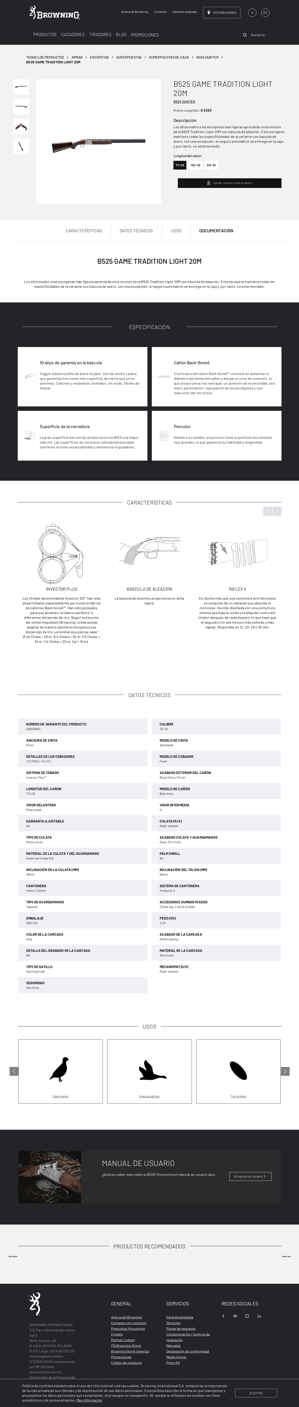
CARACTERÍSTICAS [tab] (84, 230)
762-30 (195, 165)
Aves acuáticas (149, 1096)
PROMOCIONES (145, 34)
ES (265, 12)
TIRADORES (100, 34)
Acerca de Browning (126, 1317)
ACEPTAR (256, 1393)
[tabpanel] (149, 453)
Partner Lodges (123, 1340)
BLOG (121, 34)
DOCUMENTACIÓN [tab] (216, 230)
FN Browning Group (126, 1345)
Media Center (176, 1357)
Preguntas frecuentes (128, 1328)
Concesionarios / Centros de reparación (188, 1337)
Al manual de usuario (250, 1176)
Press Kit (173, 1362)
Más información (89, 1400)
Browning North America (130, 1351)
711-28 (180, 165)
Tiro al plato (238, 1096)
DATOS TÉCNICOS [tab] (136, 230)
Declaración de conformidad (187, 1351)
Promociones (121, 1357)
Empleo (117, 1334)
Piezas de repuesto (181, 1328)
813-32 (211, 165)
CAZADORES (73, 34)
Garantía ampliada (179, 1317)
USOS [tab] (176, 230)
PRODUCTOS (45, 34)
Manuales (173, 1345)
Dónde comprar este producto (229, 183)
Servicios (173, 1323)
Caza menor (60, 1096)
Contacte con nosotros (128, 1323)
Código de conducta (126, 1362)
